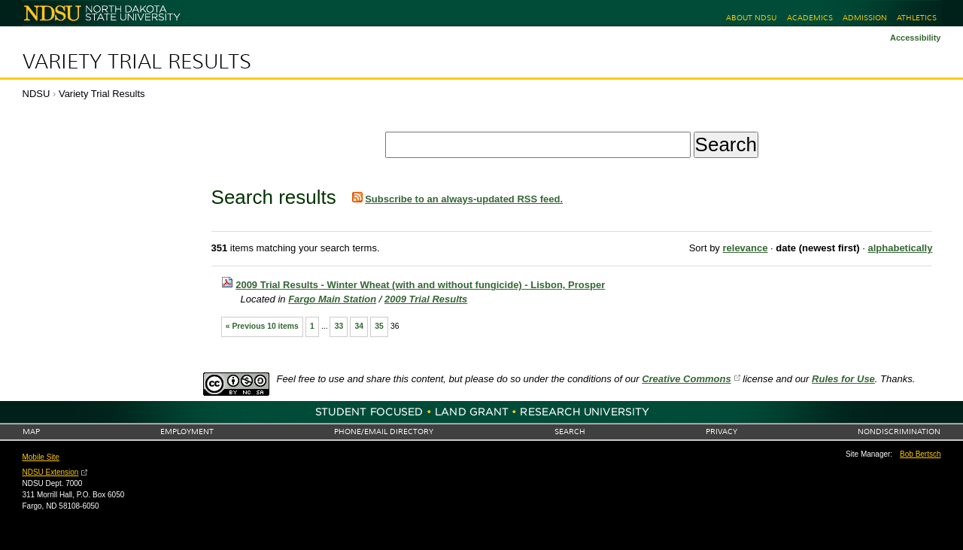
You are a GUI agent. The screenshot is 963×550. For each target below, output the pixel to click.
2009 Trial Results (425, 299)
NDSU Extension (51, 472)
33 (339, 326)
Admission (865, 18)
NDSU (36, 93)
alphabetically (899, 248)
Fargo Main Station (332, 299)
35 (379, 326)
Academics (810, 18)
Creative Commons (686, 378)
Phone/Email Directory (383, 431)
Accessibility (915, 37)
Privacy (721, 431)
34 (358, 326)
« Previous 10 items (262, 326)
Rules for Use (843, 378)
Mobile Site (41, 457)
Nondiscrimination (899, 431)
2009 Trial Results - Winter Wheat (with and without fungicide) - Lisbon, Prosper (420, 284)
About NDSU (751, 18)
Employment (187, 431)
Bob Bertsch (920, 454)
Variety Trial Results (137, 62)
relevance (744, 248)
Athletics (917, 18)
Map (31, 431)
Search (569, 431)
